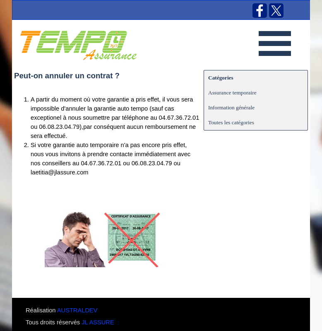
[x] (276, 10)
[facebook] (259, 10)
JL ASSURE (98, 322)
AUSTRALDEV (77, 310)
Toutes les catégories (231, 122)
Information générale (231, 107)
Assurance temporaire (232, 92)
